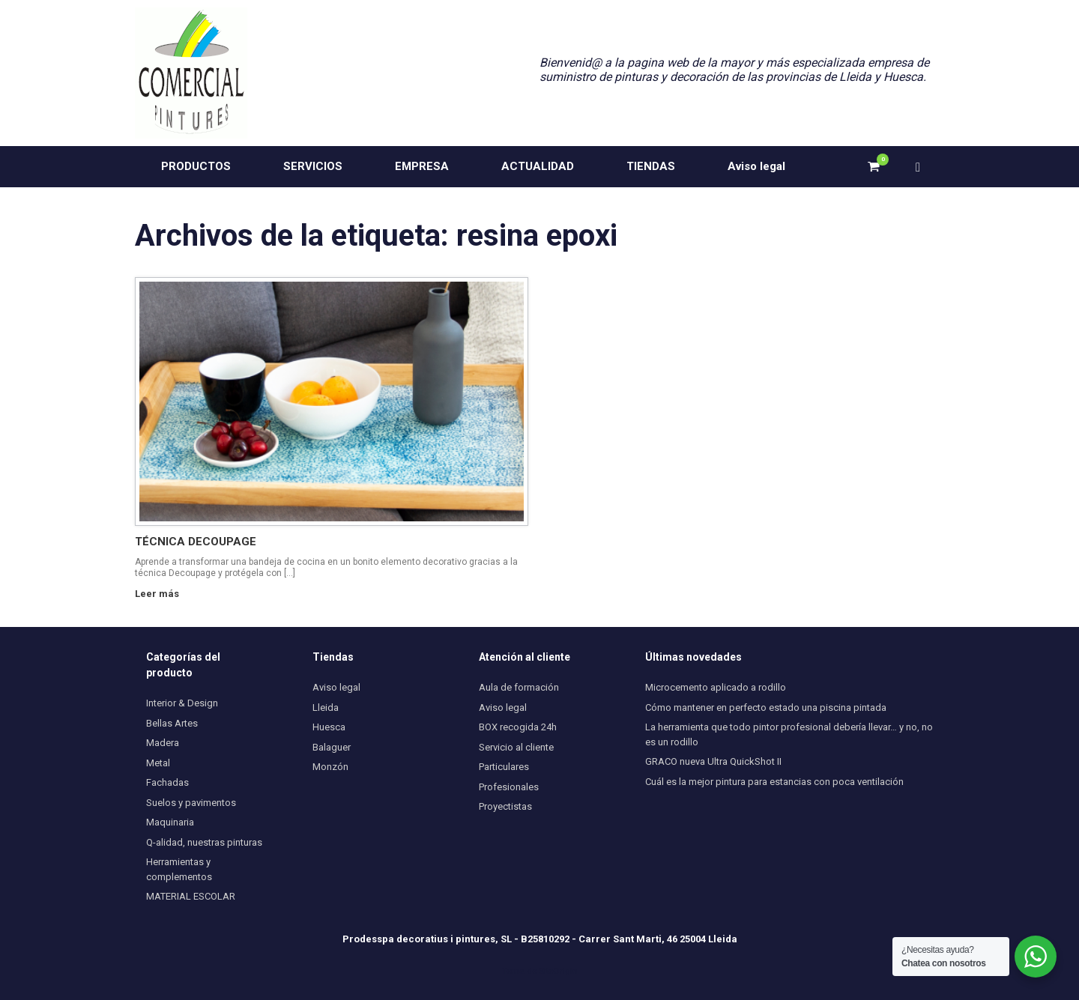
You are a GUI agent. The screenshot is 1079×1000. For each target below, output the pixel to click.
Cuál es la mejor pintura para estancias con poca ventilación (774, 781)
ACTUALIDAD (537, 166)
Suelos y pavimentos (191, 802)
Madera (162, 742)
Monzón (330, 766)
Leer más (161, 593)
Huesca (328, 727)
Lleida (325, 707)
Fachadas (167, 782)
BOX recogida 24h (518, 727)
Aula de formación (519, 687)
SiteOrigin (558, 971)
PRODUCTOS (196, 166)
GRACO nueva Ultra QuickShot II (713, 761)
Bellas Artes (172, 723)
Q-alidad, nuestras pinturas (204, 842)
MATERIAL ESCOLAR (190, 896)
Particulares (504, 766)
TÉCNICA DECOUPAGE (195, 541)
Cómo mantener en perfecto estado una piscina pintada (765, 707)
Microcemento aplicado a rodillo (715, 687)
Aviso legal (756, 166)
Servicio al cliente (516, 747)
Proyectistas (505, 806)
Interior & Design (182, 703)
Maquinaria (170, 822)
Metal (158, 763)
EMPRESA (422, 166)
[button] (922, 166)
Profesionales (509, 787)
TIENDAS (650, 166)
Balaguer (331, 747)
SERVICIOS (312, 166)
